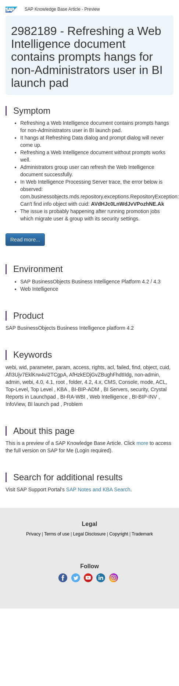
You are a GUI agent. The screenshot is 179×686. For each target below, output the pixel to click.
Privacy (33, 534)
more (142, 443)
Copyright (118, 534)
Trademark (142, 534)
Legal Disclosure (89, 534)
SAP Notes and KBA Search (98, 489)
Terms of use (56, 534)
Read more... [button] (25, 240)
